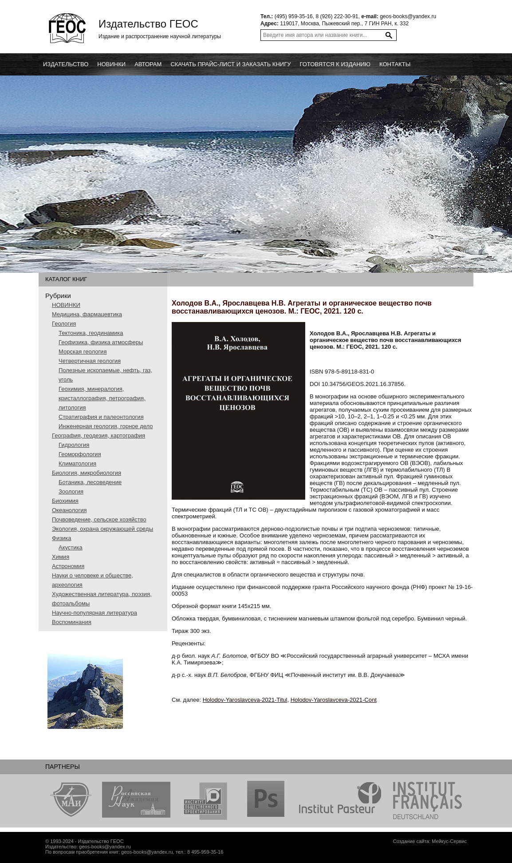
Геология (64, 323)
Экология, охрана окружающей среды (102, 528)
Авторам (147, 64)
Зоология (71, 491)
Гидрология (74, 444)
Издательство (65, 64)
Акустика (71, 547)
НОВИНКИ (66, 305)
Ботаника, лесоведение (90, 482)
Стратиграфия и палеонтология (101, 417)
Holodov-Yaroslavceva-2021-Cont (334, 699)
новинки (111, 64)
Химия (60, 556)
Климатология (77, 463)
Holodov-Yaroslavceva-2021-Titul (245, 699)
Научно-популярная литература (94, 612)
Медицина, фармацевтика (87, 314)
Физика (61, 538)
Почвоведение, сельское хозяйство (99, 519)
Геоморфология (80, 454)
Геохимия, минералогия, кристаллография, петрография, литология (102, 398)
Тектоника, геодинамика (91, 333)
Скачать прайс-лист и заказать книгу (230, 64)
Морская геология (82, 351)
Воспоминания (71, 622)
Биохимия (65, 500)
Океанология (69, 510)
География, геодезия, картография (98, 435)
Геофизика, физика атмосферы (101, 342)
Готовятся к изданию (334, 64)
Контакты (394, 64)
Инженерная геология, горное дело (106, 426)
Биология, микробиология (86, 472)
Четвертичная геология (90, 361)
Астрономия (68, 566)
